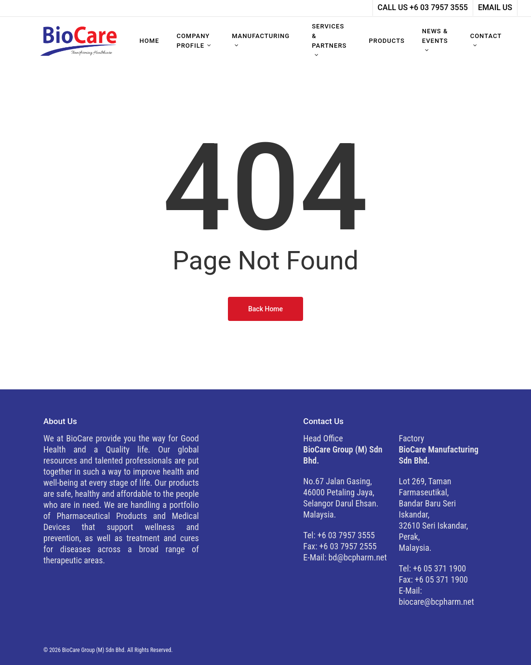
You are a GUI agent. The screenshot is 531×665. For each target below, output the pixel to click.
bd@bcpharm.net (358, 557)
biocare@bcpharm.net (436, 602)
